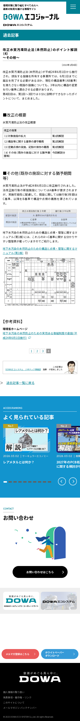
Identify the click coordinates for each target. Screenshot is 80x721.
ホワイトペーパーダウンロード (54, 654)
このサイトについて (13, 702)
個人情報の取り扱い (13, 692)
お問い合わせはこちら (40, 572)
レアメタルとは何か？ (18, 462)
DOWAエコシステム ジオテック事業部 (23, 369)
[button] (5, 482)
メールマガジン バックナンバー (20, 707)
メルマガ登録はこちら (17, 654)
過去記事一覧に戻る (20, 382)
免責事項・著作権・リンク (17, 697)
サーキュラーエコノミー (35, 456)
